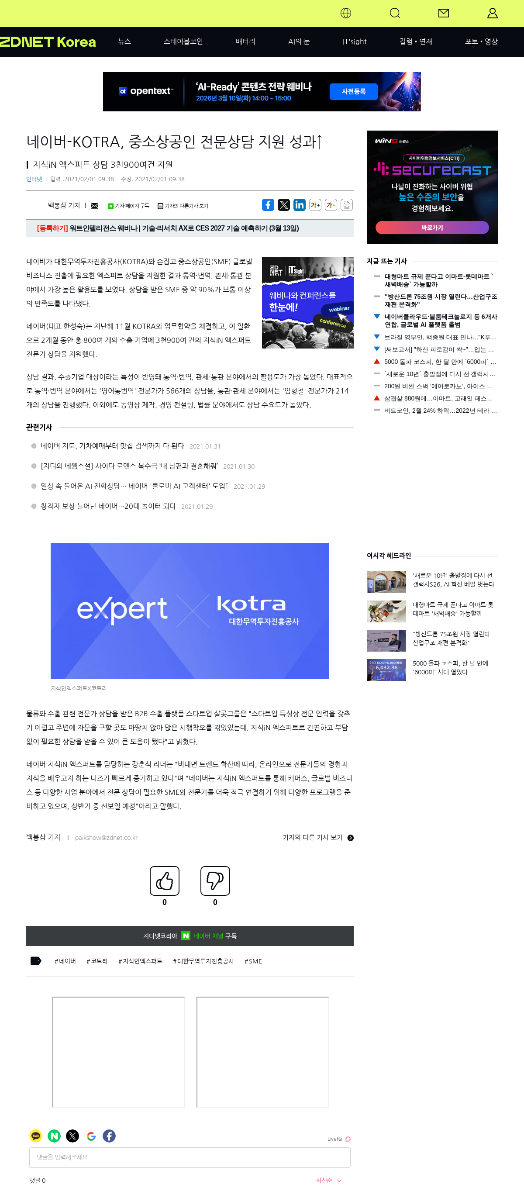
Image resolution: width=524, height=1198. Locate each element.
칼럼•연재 (416, 41)
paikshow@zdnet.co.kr (106, 838)
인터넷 (34, 179)
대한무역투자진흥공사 (205, 961)
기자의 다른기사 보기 (183, 206)
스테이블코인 (183, 41)
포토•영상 (481, 41)
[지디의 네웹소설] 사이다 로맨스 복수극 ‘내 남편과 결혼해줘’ (129, 466)
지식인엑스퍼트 (142, 961)
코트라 (99, 961)
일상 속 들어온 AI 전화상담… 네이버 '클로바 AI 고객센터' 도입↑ (134, 486)
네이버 (67, 961)
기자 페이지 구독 (128, 206)
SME (255, 961)
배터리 (245, 41)
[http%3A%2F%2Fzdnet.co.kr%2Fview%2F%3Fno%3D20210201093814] (299, 205)
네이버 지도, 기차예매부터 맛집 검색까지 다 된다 (112, 445)
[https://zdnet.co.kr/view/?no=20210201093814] (268, 205)
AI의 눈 (299, 41)
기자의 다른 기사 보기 (318, 837)
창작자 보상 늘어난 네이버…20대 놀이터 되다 (108, 506)
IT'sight (355, 41)
